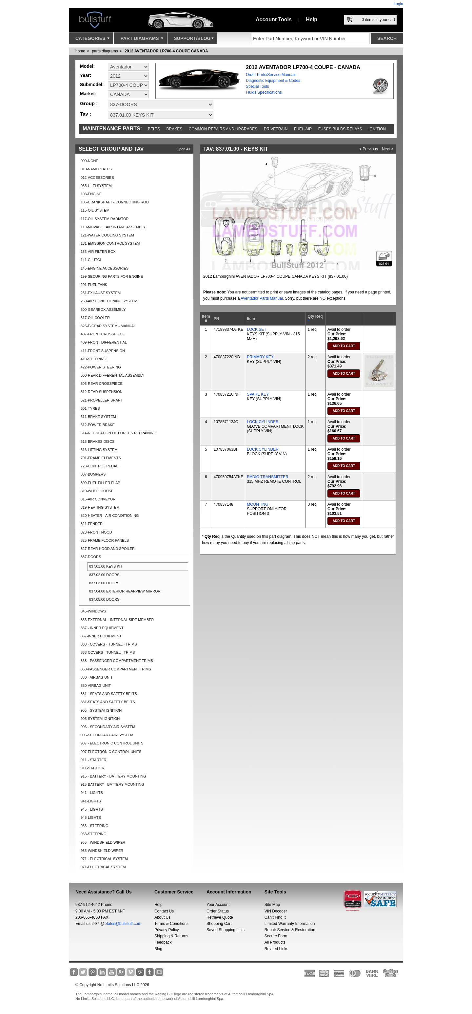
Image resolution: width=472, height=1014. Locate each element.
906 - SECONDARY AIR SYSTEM (108, 727)
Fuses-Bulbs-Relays (340, 129)
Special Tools (257, 86)
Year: (85, 75)
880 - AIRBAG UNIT (97, 677)
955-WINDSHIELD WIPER (102, 851)
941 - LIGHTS (92, 793)
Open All (183, 149)
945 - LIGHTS (92, 809)
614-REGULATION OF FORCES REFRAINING (118, 433)
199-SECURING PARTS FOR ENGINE (112, 276)
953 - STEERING (94, 826)
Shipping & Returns (171, 936)
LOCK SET (256, 329)
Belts (154, 129)
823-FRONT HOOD (96, 532)
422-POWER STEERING (101, 367)
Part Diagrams (141, 40)
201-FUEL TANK (94, 285)
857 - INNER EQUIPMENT (102, 628)
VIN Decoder (276, 911)
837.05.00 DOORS (104, 599)
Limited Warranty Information (290, 923)
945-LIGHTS (91, 817)
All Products (275, 942)
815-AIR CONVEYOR (98, 499)
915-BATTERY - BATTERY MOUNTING (112, 784)
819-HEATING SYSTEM (100, 507)
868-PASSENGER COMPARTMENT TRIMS (116, 669)
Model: (87, 66)
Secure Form (276, 936)
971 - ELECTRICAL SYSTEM (104, 859)
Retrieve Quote (219, 917)
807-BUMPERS (93, 474)
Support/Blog (194, 40)
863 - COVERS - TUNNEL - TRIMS (109, 644)
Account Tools (274, 19)
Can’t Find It (275, 917)
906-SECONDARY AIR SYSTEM (107, 735)
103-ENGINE (91, 194)
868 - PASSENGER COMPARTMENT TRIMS (117, 661)
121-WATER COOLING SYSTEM (107, 235)
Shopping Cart (219, 923)
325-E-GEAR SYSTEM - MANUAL (108, 326)
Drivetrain (276, 129)
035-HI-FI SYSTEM (96, 186)
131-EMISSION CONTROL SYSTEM (110, 243)
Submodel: (92, 84)
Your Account (217, 904)
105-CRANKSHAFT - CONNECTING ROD (115, 202)
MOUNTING (257, 504)
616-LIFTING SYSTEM (99, 450)
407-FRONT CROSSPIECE (103, 334)
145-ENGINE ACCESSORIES (104, 268)
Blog (158, 949)
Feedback (163, 942)
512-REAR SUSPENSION (102, 392)
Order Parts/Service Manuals (271, 74)
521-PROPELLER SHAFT (101, 400)
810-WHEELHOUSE (97, 491)
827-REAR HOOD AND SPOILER (108, 549)
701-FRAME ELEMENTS (101, 458)
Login (398, 4)
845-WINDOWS (93, 611)
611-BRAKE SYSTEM (98, 417)
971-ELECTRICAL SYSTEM (103, 867)
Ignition (377, 129)
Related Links (276, 949)
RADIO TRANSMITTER (267, 477)
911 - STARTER (93, 760)
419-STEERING (93, 359)
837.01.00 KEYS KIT (106, 566)
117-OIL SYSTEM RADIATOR (105, 219)
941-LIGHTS (91, 801)
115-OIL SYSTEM (95, 210)
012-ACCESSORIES (97, 177)
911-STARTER (92, 768)
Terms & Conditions (171, 923)
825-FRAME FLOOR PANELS (105, 540)
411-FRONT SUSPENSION (103, 351)
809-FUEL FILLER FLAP (100, 483)
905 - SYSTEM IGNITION (101, 710)
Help (311, 19)
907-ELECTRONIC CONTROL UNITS (111, 752)
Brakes (175, 129)
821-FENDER (92, 524)
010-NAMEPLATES (96, 169)
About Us (162, 917)
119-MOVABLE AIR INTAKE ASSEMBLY (113, 227)
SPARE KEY (258, 394)
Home (80, 51)
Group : (89, 103)
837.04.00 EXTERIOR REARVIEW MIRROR (124, 591)
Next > (387, 149)
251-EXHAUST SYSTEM (101, 293)
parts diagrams (105, 51)
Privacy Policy (166, 930)
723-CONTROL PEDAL (99, 466)
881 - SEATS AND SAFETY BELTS (109, 694)
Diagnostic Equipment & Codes (273, 80)
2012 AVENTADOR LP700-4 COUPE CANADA (166, 51)
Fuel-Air (303, 129)
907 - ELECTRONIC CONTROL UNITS (112, 743)
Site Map (272, 904)
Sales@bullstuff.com (123, 923)
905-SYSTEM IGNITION (100, 719)
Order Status (217, 911)
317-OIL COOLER (95, 318)
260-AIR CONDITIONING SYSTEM (109, 301)
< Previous (368, 149)
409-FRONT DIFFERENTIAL (104, 342)
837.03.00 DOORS (104, 583)
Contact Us (164, 911)
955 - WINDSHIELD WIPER (103, 842)
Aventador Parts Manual (262, 298)
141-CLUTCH (92, 260)
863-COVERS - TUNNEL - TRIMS (108, 652)
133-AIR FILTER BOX (98, 252)
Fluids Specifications (264, 92)
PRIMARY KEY (260, 357)
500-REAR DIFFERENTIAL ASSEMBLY (112, 375)
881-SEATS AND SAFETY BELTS (108, 702)
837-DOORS (91, 557)
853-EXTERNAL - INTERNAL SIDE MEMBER (117, 620)
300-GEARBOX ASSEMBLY (103, 309)
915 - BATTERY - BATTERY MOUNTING (113, 776)
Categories (92, 40)
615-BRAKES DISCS (97, 441)
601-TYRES (90, 408)
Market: (88, 93)
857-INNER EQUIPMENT (101, 636)
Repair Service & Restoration (290, 930)
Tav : (85, 114)
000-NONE (89, 161)
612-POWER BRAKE (98, 425)
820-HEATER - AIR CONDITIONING (110, 515)
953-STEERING (93, 834)
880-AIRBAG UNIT (96, 685)
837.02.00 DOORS (104, 575)
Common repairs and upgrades (223, 129)
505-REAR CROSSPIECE (102, 383)
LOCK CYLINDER (263, 422)
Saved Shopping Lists (225, 930)
